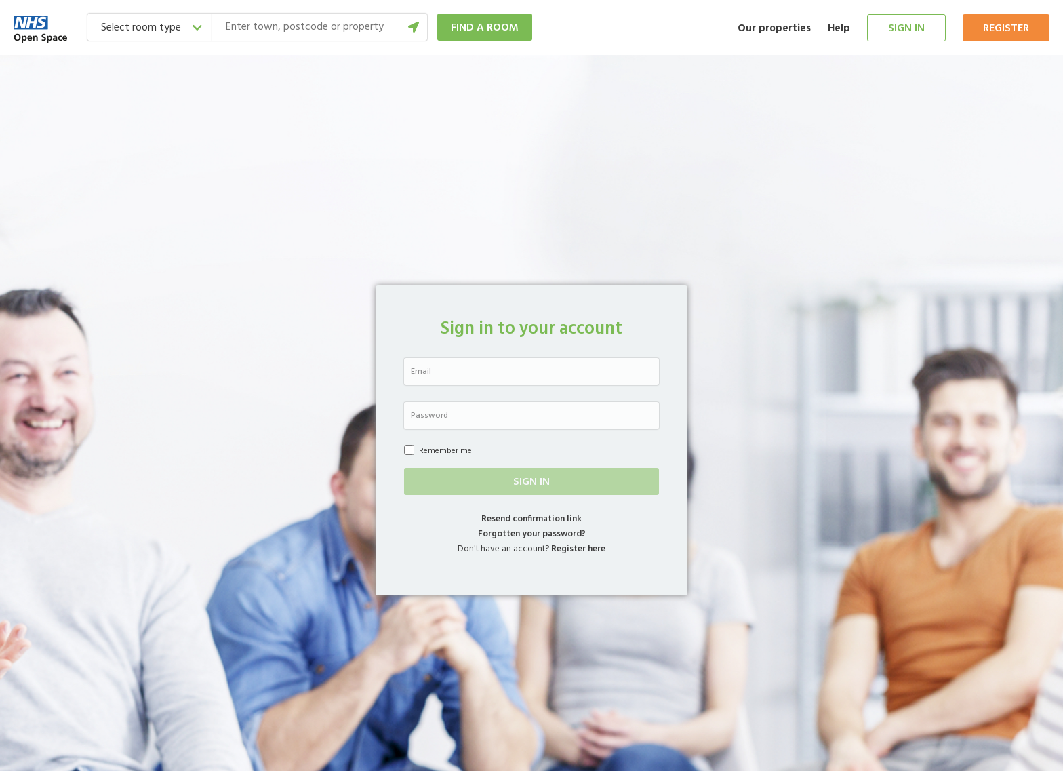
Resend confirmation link (531, 519)
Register (1006, 28)
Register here (578, 549)
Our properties (774, 28)
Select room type (141, 28)
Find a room (485, 28)
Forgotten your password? (532, 534)
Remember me (438, 451)
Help (839, 28)
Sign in (906, 28)
